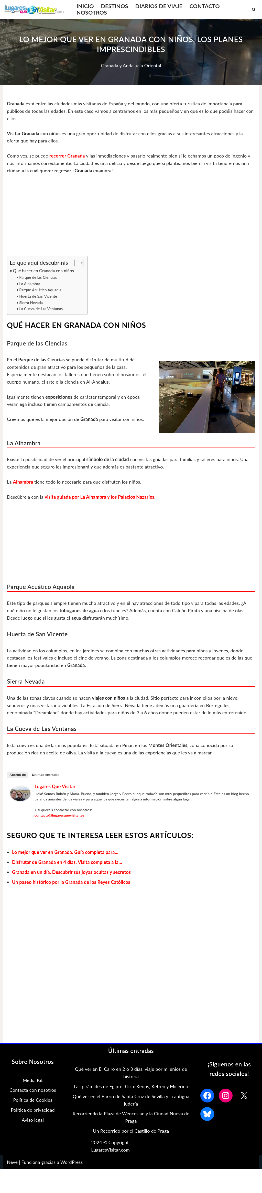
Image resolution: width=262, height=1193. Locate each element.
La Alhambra (29, 284)
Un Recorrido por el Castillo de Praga (131, 1131)
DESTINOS (114, 6)
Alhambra (23, 482)
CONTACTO (205, 6)
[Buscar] (254, 9)
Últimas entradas (46, 775)
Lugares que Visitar (55, 786)
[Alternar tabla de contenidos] (76, 263)
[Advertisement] (131, 218)
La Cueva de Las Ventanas (41, 309)
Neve (12, 1162)
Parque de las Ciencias (38, 277)
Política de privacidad (33, 1110)
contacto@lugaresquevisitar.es (59, 815)
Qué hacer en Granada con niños (43, 270)
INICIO (85, 6)
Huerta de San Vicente (38, 296)
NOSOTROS (92, 12)
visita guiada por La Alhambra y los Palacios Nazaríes (99, 497)
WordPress (71, 1162)
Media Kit (33, 1080)
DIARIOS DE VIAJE (158, 6)
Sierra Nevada (31, 302)
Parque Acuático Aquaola (40, 290)
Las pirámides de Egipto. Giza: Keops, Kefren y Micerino (131, 1086)
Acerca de (17, 775)
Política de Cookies (32, 1100)
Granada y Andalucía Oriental (131, 65)
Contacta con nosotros (32, 1090)
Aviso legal (33, 1120)
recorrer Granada (67, 156)
